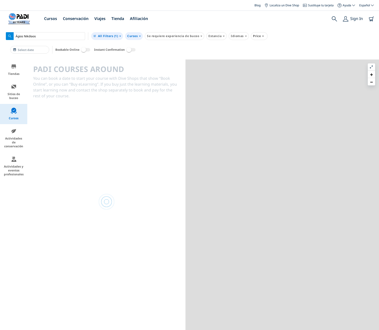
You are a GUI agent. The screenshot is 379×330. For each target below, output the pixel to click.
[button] (371, 74)
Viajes (100, 18)
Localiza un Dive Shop (281, 5)
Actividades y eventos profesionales (14, 166)
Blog (257, 5)
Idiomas (239, 36)
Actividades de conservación (13, 138)
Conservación (75, 18)
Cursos (50, 18)
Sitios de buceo (14, 92)
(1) (107, 36)
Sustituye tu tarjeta (318, 5)
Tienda (117, 18)
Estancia (216, 36)
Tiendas (13, 69)
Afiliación (139, 18)
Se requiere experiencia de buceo (174, 36)
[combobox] (45, 36)
